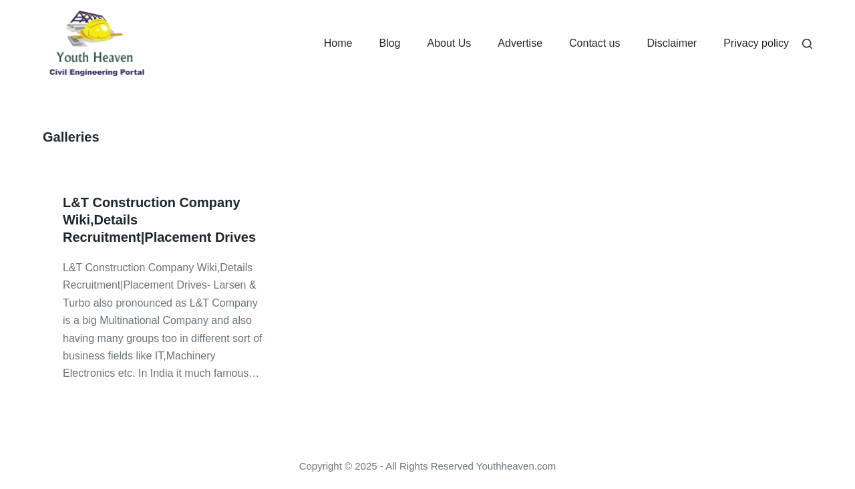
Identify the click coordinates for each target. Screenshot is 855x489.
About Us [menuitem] (450, 43)
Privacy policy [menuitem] (756, 43)
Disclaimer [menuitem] (672, 43)
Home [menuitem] (338, 43)
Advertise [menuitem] (520, 43)
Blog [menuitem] (389, 43)
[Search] (807, 44)
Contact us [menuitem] (594, 43)
